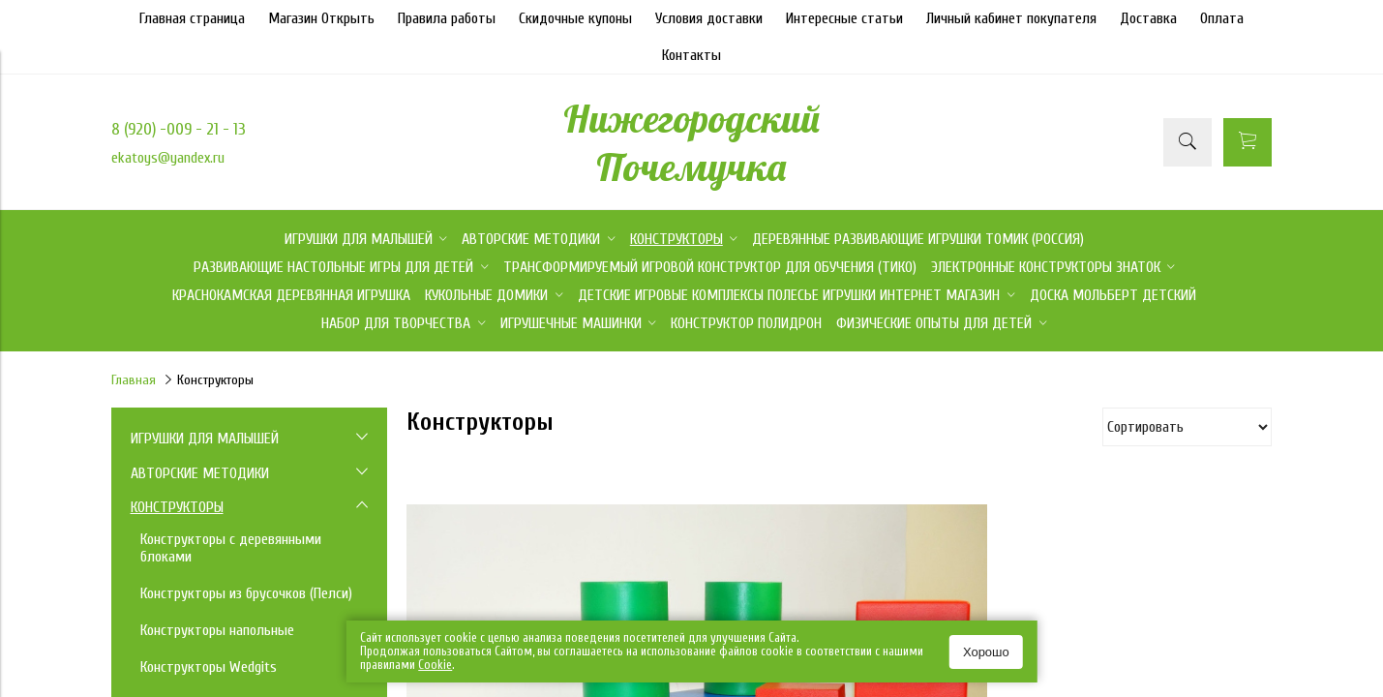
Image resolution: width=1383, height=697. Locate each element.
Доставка (1148, 18)
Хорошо (986, 652)
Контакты (691, 55)
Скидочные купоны (575, 18)
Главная (133, 380)
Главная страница (192, 18)
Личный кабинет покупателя (1011, 18)
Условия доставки (709, 18)
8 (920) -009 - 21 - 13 (178, 129)
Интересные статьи (844, 18)
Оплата (1222, 18)
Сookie (435, 664)
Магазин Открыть (321, 18)
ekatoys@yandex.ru (168, 158)
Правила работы (447, 18)
